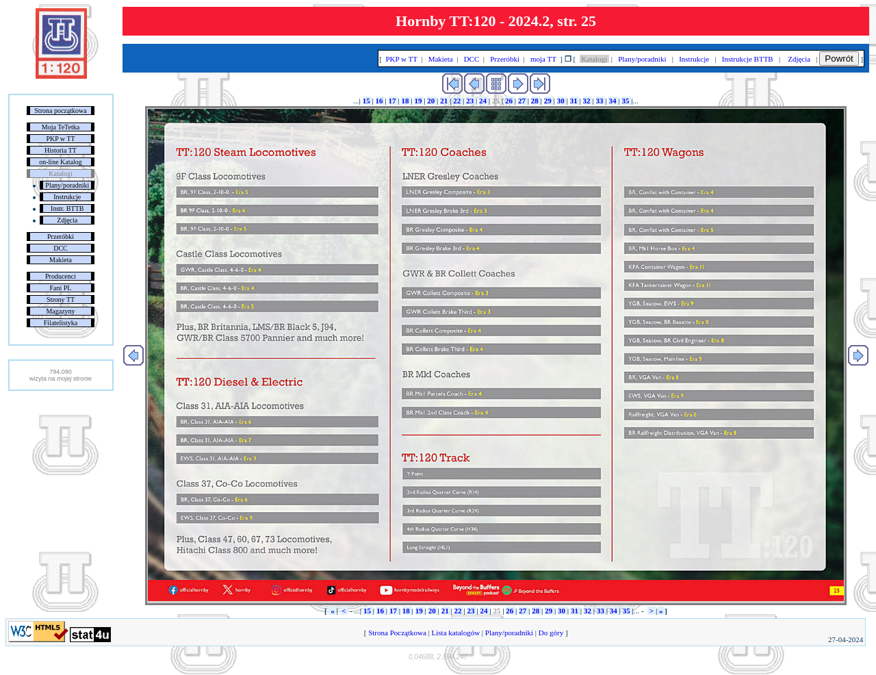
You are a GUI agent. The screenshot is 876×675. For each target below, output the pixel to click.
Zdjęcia (67, 220)
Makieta (60, 260)
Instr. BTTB (67, 208)
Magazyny (60, 311)
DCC (60, 248)
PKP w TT (60, 138)
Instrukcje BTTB (747, 59)
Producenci (60, 276)
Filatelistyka (60, 323)
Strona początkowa (60, 110)
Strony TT (61, 299)
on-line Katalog (60, 162)
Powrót (839, 58)
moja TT (543, 59)
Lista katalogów (456, 632)
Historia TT (60, 150)
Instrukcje (67, 197)
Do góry (551, 632)
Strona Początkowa (397, 632)
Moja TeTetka (60, 127)
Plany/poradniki (67, 185)
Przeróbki (60, 236)
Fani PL (61, 288)
